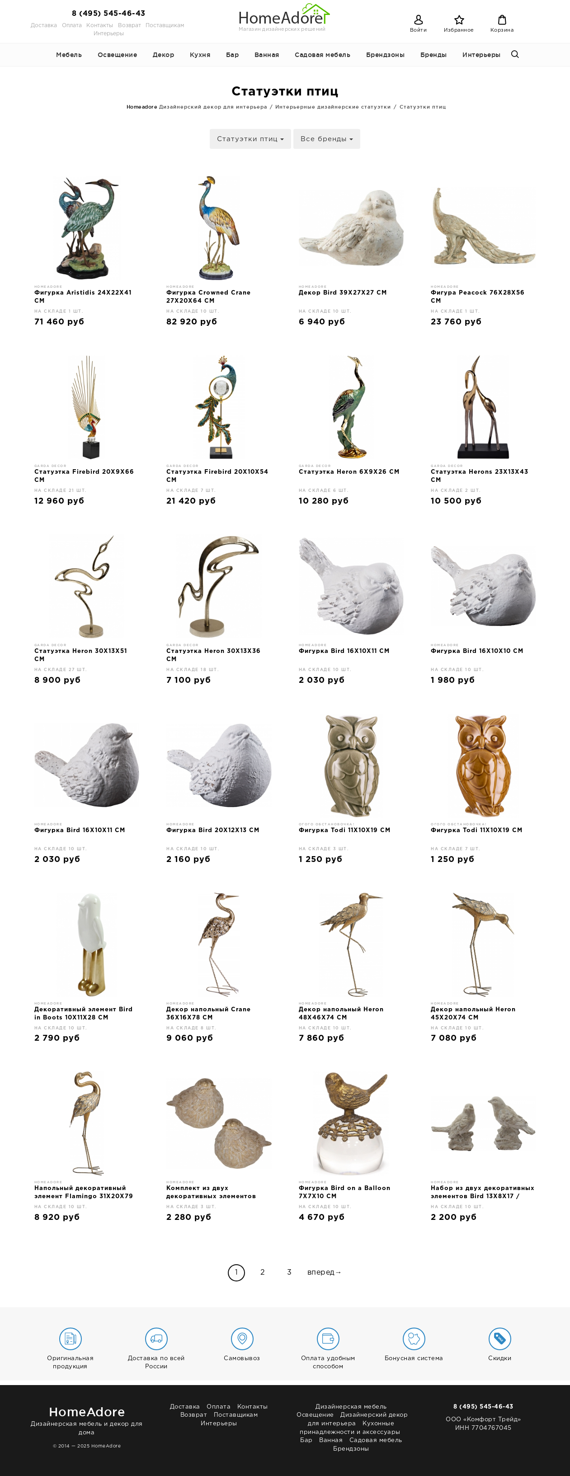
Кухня (200, 54)
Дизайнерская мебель (351, 1407)
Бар (232, 54)
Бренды (433, 54)
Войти (418, 30)
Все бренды (327, 139)
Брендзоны (385, 54)
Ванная (266, 54)
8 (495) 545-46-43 (109, 13)
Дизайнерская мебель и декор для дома (87, 1419)
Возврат (129, 25)
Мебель (69, 54)
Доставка (44, 25)
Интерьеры (109, 33)
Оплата (72, 25)
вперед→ (325, 1272)
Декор (163, 54)
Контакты (99, 25)
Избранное (459, 30)
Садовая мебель (322, 54)
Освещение (117, 54)
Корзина (502, 30)
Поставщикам (165, 25)
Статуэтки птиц (250, 139)
